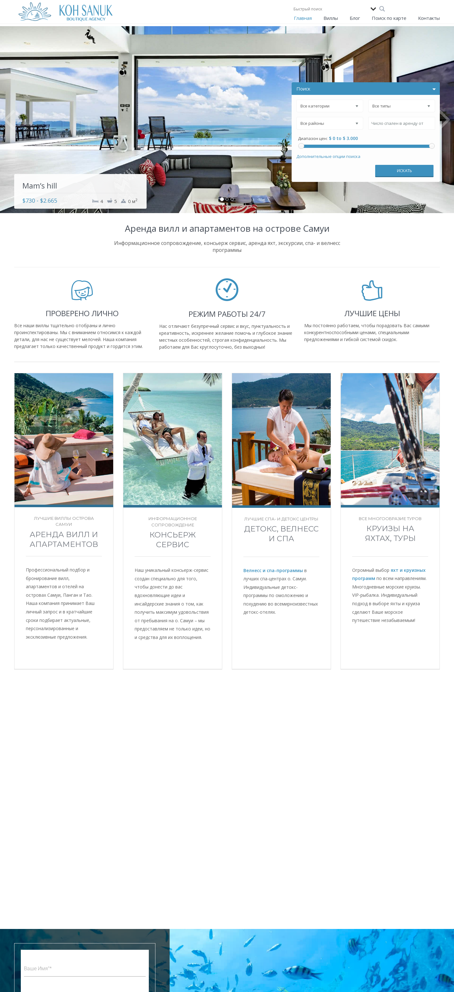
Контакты (429, 18)
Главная (303, 18)
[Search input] (330, 8)
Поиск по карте (389, 18)
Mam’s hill (39, 185)
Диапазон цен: (313, 138)
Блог (355, 18)
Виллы (330, 18)
